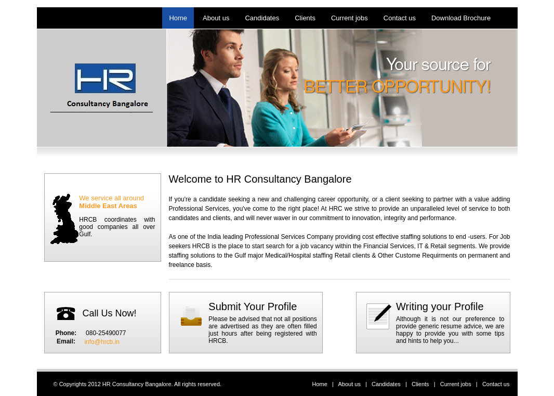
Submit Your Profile (252, 306)
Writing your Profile (440, 306)
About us (349, 384)
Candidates (386, 384)
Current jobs (455, 384)
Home (319, 384)
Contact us (496, 384)
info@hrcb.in (102, 342)
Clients (420, 384)
